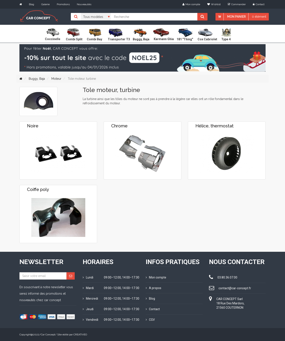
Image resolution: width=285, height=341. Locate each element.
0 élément (259, 16)
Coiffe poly (38, 189)
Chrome (119, 125)
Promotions (63, 4)
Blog (31, 4)
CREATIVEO (80, 334)
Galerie (45, 4)
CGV (150, 319)
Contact (258, 4)
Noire (32, 125)
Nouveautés (84, 4)
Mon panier (236, 16)
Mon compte (191, 4)
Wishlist (214, 4)
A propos (153, 288)
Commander (237, 4)
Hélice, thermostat (214, 125)
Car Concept (48, 334)
